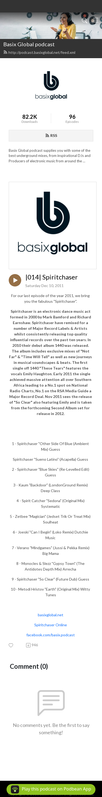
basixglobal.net (50, 614)
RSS (51, 135)
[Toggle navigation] (95, 20)
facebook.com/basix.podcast (50, 635)
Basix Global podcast (29, 44)
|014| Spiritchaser (51, 277)
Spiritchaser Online (50, 625)
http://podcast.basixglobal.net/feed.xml (39, 52)
